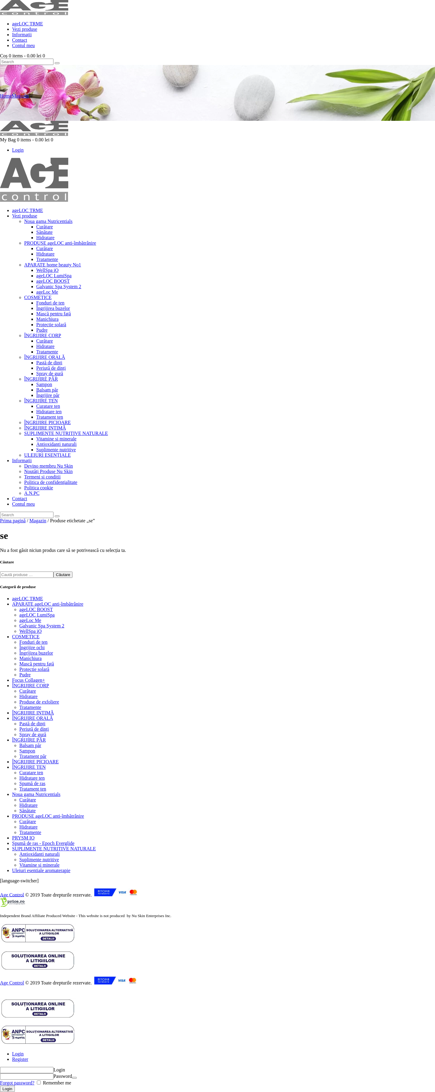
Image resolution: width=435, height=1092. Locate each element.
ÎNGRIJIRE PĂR (29, 739)
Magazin (20, 95)
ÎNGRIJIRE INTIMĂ (33, 712)
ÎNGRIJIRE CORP (30, 685)
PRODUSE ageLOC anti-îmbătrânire (48, 816)
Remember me (56, 1082)
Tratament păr (33, 756)
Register (20, 1059)
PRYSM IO (23, 837)
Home (6, 95)
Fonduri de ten (33, 642)
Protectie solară (34, 669)
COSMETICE (26, 636)
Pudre (25, 674)
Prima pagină (13, 520)
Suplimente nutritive (39, 859)
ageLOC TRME (27, 598)
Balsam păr (30, 745)
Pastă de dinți (32, 723)
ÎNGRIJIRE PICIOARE (35, 761)
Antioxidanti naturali (39, 854)
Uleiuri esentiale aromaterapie (41, 870)
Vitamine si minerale (39, 865)
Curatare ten (31, 772)
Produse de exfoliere (39, 701)
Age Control (12, 894)
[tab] (223, 1054)
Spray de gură (32, 734)
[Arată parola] (74, 1078)
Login (18, 1053)
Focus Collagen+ (28, 680)
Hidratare (28, 696)
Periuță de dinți (34, 729)
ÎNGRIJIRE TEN (29, 767)
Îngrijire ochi (32, 647)
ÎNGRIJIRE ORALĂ (32, 718)
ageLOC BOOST (36, 609)
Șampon (27, 750)
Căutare (63, 574)
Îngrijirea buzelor (36, 653)
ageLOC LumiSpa (37, 614)
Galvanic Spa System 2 (41, 625)
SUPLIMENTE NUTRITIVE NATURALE (54, 848)
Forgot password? (17, 1082)
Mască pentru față (36, 663)
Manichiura (30, 658)
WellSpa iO (30, 631)
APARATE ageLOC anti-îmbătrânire (47, 604)
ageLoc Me (30, 620)
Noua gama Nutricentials (36, 794)
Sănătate (27, 810)
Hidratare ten (32, 778)
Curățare (27, 691)
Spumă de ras (32, 783)
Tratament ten (32, 788)
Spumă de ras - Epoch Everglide (43, 843)
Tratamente (30, 707)
